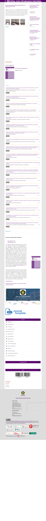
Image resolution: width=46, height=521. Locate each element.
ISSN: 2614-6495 (10, 242)
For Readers (7, 383)
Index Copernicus (13, 283)
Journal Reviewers (11, 324)
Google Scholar (8, 283)
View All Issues (7, 231)
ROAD (11, 284)
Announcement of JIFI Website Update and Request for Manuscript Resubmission (34, 6)
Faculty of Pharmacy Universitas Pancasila (23, 398)
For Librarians (7, 386)
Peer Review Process (11, 329)
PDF (8, 92)
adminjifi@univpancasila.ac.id (17, 415)
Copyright (9, 348)
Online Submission (11, 336)
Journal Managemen (33, 54)
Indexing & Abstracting (11, 350)
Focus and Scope (10, 331)
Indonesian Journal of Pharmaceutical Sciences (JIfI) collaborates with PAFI (34, 38)
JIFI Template (10, 326)
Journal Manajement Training (34, 49)
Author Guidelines (10, 341)
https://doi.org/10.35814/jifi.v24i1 (22, 68)
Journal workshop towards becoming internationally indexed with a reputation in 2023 (35, 31)
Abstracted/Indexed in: (9, 281)
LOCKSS (8, 423)
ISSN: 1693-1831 (21, 421)
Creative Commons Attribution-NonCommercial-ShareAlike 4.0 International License (22, 422)
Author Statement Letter (11, 355)
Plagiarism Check (10, 338)
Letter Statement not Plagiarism (13, 353)
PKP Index (20, 283)
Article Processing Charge (12, 343)
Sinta (18, 283)
